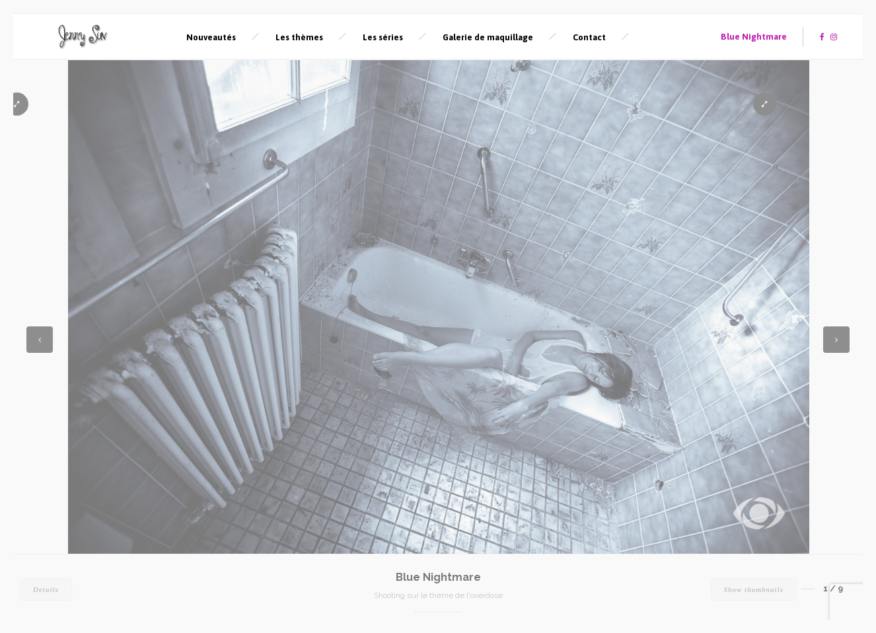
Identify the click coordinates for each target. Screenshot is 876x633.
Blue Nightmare (754, 37)
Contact (589, 37)
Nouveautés (211, 37)
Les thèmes (299, 37)
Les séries (383, 37)
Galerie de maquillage (488, 37)
